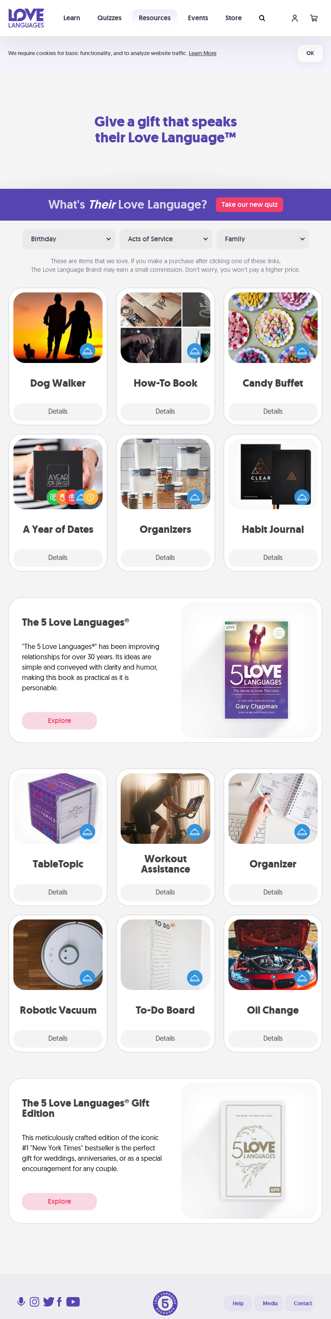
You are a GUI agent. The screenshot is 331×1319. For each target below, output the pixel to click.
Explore (59, 720)
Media (270, 1303)
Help (238, 1303)
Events (198, 17)
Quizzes (109, 17)
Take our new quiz (250, 204)
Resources (155, 17)
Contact (303, 1303)
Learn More (202, 53)
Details (58, 412)
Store (233, 17)
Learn (71, 17)
